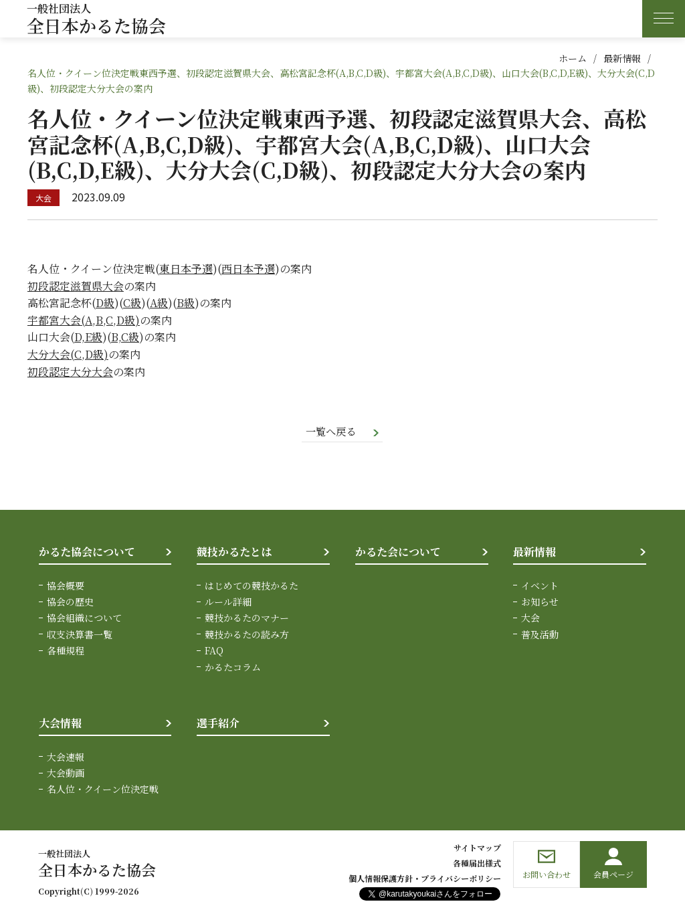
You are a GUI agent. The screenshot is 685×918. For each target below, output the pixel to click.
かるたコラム (233, 667)
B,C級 (125, 337)
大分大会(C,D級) (67, 354)
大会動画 (65, 773)
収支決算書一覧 (79, 635)
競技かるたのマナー (247, 619)
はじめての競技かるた (251, 586)
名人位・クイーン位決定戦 (103, 790)
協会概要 (65, 586)
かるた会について (398, 552)
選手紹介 (218, 723)
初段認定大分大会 (70, 371)
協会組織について (84, 619)
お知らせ (540, 602)
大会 (530, 619)
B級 (186, 302)
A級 (159, 302)
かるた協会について (87, 552)
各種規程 (65, 651)
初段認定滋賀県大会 (75, 286)
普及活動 (540, 635)
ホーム (573, 58)
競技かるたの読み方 (247, 635)
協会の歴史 (70, 602)
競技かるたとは (234, 552)
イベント (540, 586)
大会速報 (65, 757)
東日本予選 (186, 268)
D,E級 (88, 337)
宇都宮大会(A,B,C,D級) (83, 320)
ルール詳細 (228, 602)
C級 (132, 302)
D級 (105, 302)
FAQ (214, 651)
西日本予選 (248, 268)
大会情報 (60, 723)
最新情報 (622, 58)
